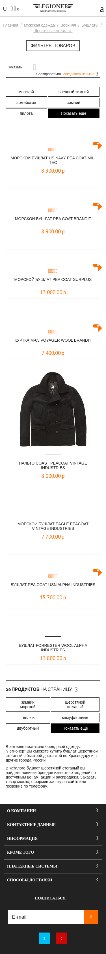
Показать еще (73, 113)
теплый (28, 717)
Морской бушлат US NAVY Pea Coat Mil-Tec (53, 160)
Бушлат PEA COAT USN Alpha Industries (53, 584)
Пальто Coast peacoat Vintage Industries (53, 465)
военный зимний (74, 92)
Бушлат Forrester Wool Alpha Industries (53, 647)
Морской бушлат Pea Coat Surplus (53, 279)
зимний (73, 102)
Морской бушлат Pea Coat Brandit (53, 218)
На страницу (42, 689)
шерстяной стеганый (75, 704)
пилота (26, 113)
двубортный (28, 728)
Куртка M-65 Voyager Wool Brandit (53, 340)
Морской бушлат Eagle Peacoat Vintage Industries (53, 526)
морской (26, 92)
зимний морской (27, 704)
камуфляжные (75, 717)
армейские (26, 102)
